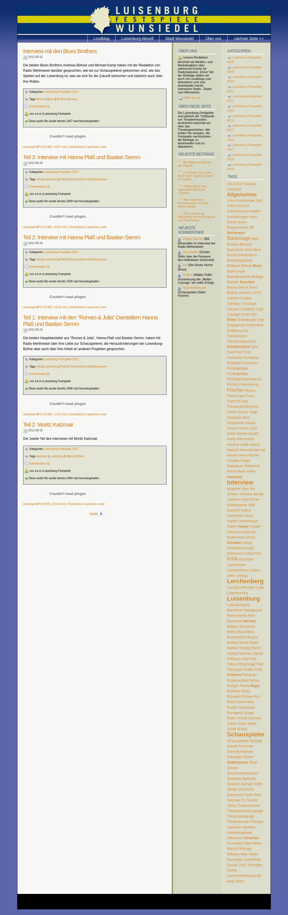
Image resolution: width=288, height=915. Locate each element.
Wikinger (245, 849)
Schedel (256, 741)
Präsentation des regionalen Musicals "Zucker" (192, 189)
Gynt (253, 428)
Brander (233, 282)
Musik (243, 642)
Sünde (243, 718)
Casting (245, 298)
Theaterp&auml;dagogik (245, 811)
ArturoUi (243, 206)
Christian (233, 304)
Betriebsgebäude (240, 260)
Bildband (233, 266)
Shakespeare (98, 179)
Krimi (257, 553)
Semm (84, 179)
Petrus (232, 664)
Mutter (254, 642)
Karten (232, 526)
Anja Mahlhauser (192, 287)
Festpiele (234, 363)
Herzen (232, 455)
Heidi (244, 445)
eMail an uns (191, 97)
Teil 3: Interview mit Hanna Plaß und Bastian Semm (81, 157)
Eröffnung (234, 331)
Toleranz (257, 822)
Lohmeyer (247, 587)
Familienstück (238, 347)
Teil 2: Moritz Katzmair (48, 425)
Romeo (73, 179)
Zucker (232, 870)
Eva (245, 331)
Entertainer (255, 325)
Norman (245, 653)
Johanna (245, 494)
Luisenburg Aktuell (137, 38)
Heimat (254, 445)
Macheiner (235, 610)
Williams (233, 854)
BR (251, 227)
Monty (231, 632)
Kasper (255, 526)
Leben (255, 570)
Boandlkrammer (239, 277)
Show (253, 762)
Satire (252, 723)
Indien (251, 471)
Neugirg (245, 648)
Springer (247, 784)
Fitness (249, 391)
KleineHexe (235, 548)
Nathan (232, 648)
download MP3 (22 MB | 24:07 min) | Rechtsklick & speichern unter (64, 146)
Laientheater (236, 565)
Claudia (232, 309)
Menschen (234, 621)
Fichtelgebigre (237, 368)
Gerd (245, 418)
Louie (259, 587)
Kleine (247, 543)
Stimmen (233, 800)
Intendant (234, 477)
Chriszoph (248, 304)
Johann (232, 494)
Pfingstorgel (246, 664)
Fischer (235, 390)
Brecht (243, 287)
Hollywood (252, 466)
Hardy (231, 439)
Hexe (243, 455)
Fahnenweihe (237, 336)
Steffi (249, 795)
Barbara (233, 244)
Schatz (242, 729)
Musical (232, 642)
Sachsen (255, 718)
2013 (231, 184)
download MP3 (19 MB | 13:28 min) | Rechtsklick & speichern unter (64, 307)
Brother (232, 293)
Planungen (235, 669)
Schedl (232, 746)
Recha (244, 686)
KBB (251, 505)
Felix (247, 352)
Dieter (232, 320)
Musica (252, 637)
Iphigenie (234, 489)
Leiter (231, 576)
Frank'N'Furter (237, 401)
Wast (81, 456)
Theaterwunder (238, 822)
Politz (258, 669)
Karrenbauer (248, 521)
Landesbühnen (238, 570)
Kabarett (233, 510)
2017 (239, 184)
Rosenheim (245, 702)
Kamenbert (235, 516)
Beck (249, 250)
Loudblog (101, 38)
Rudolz (232, 707)
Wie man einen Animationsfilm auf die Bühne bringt (193, 203)
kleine (239, 881)
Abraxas (250, 184)
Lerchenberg (245, 581)
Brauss (232, 287)
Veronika (248, 827)
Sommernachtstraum (242, 773)
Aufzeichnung (237, 211)
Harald (253, 434)
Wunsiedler (188, 252)
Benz (257, 250)
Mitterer (70, 456)
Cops (260, 309)
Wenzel (232, 849)
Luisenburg (51, 179)
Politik (248, 669)
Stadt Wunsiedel (179, 38)
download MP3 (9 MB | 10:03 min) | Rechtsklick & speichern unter (64, 504)
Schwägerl (235, 757)
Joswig (258, 494)
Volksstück (235, 838)
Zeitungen (254, 865)
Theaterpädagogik (240, 816)
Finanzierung (248, 384)
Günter (243, 412)
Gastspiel (234, 418)
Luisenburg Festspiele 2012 (61, 91)
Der (254, 314)
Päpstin (257, 653)
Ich (182, 265)
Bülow (242, 222)
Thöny (231, 806)
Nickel (256, 648)
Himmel (253, 455)
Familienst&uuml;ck (241, 341)
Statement (246, 789)
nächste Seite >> (249, 38)
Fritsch (232, 412)
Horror (232, 471)
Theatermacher (248, 806)
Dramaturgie (246, 320)
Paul (245, 659)
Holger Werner (190, 238)
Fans (254, 347)
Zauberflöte (252, 860)
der (258, 876)
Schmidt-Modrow (239, 752)
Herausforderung (252, 450)
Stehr (258, 795)
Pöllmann (234, 659)
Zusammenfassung (241, 876)
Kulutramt (246, 559)
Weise (257, 843)
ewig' (231, 881)
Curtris (246, 314)
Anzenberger (245, 200)
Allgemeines (242, 194)
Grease (232, 428)
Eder (260, 320)
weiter (96, 514)
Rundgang (234, 713)
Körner (254, 499)
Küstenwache (237, 505)
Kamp (73, 99)
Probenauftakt (237, 680)
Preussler (249, 675)
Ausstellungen (237, 217)
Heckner (233, 445)
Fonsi (250, 396)
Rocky (245, 691)
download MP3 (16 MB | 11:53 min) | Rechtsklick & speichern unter (64, 414)
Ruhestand (246, 707)
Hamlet (242, 434)
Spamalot (234, 779)
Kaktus (246, 510)
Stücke (232, 789)
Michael (250, 621)
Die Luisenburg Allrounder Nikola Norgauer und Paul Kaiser (196, 217)
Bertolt (232, 255)
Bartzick (246, 244)
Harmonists (245, 439)
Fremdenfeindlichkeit (242, 407)
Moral (241, 632)
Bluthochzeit (236, 271)
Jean (245, 489)
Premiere (234, 675)
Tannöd (251, 800)
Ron (257, 696)
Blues (50, 99)
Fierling (232, 384)
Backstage (239, 238)
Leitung (241, 576)
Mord (250, 632)
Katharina (234, 532)
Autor (253, 217)
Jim (252, 489)
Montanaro (247, 626)
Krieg (248, 553)
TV (243, 800)
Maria (231, 615)
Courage (233, 314)
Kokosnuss (235, 553)
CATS (257, 293)
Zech (242, 865)
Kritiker (185, 274)
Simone (232, 768)
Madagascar (253, 610)
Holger (245, 461)
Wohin (253, 854)
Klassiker (234, 543)
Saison (232, 723)
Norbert (232, 653)
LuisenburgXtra (238, 605)
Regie (255, 686)
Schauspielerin (238, 741)
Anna (231, 200)
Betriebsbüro (247, 255)
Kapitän (232, 521)
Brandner (247, 282)
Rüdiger (233, 686)
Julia (39, 179)
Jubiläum (233, 499)
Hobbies (233, 461)
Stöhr (258, 784)
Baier (255, 239)
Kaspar (243, 526)
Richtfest (233, 691)
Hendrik (232, 450)
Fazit (230, 352)
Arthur (231, 206)
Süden (232, 718)
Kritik (232, 559)
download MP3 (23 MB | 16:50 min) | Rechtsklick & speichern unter (64, 227)
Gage (253, 412)
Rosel (231, 702)
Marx (251, 615)
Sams (242, 723)
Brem (253, 287)
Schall (231, 729)
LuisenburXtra (237, 593)
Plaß (63, 179)
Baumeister (235, 250)
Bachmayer (236, 233)
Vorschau (251, 838)
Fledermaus (236, 396)
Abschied (234, 189)
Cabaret (233, 298)
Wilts (244, 854)
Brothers (62, 99)
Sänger (249, 713)
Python (254, 680)
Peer (253, 659)
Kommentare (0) (39, 106)
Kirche (250, 537)
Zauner (232, 865)
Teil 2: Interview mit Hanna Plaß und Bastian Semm (81, 237)
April (259, 200)
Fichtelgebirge (237, 374)
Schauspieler (246, 734)
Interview (240, 482)
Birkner (40, 99)
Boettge (257, 277)
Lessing (232, 587)
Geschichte (235, 423)
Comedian (247, 309)
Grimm (244, 428)
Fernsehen (251, 358)
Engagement (236, 325)
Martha (241, 615)
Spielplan (249, 779)
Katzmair (41, 456)
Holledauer (235, 466)
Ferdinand (234, 358)
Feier (239, 352)
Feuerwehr (250, 363)
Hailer (231, 434)
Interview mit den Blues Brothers (60, 51)
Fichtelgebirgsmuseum (244, 379)
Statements (235, 795)
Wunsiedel (235, 860)
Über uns (213, 38)
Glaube (250, 423)
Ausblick (254, 211)
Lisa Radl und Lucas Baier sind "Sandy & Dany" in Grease (196, 176)
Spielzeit (233, 784)
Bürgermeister (237, 227)
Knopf (249, 548)
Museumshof (236, 637)
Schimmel (245, 746)
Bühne (232, 222)
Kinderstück (236, 537)
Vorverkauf (235, 843)
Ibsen (241, 471)
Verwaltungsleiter (240, 833)
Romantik (234, 696)
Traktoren (234, 827)
